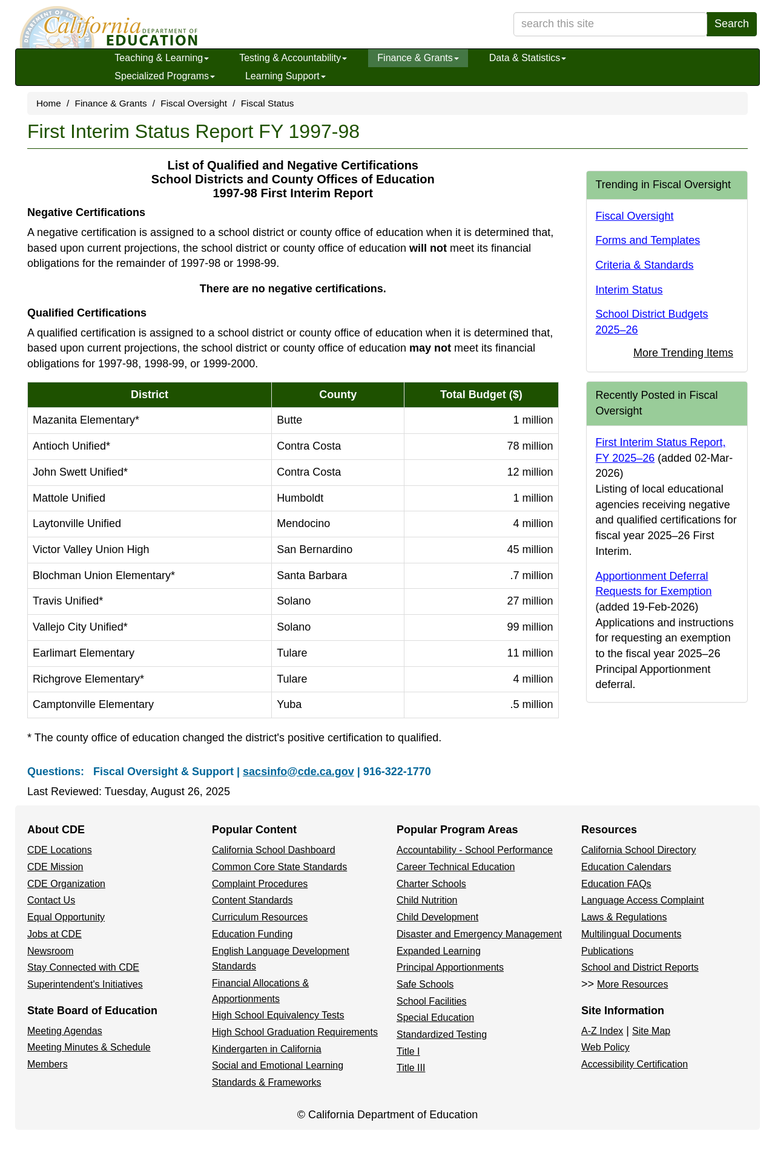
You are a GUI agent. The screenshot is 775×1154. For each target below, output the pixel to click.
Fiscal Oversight (193, 103)
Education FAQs (616, 884)
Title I (408, 1051)
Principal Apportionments (450, 967)
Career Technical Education (456, 867)
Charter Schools (431, 884)
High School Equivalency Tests (278, 1015)
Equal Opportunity (66, 917)
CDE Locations (59, 850)
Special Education (435, 1017)
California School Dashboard (273, 850)
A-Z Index (602, 1031)
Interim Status (629, 290)
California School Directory (638, 850)
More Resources (632, 984)
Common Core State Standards (279, 867)
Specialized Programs (164, 76)
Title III (411, 1068)
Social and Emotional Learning (277, 1065)
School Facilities (432, 1001)
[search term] (610, 24)
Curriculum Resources (260, 917)
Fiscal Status (267, 103)
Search (731, 24)
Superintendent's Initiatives (85, 984)
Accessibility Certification (634, 1064)
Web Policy (605, 1047)
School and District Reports (640, 967)
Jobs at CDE (54, 934)
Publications (607, 951)
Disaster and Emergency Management (479, 934)
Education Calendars (626, 867)
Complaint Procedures (260, 884)
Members (47, 1064)
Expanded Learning (439, 951)
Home (48, 103)
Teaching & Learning (161, 58)
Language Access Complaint (642, 900)
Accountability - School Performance (475, 850)
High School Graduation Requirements (295, 1032)
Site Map (651, 1031)
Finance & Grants (418, 58)
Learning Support (285, 76)
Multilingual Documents (631, 934)
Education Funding (252, 934)
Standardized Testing (442, 1034)
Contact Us (51, 900)
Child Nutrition (427, 900)
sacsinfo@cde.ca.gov (298, 772)
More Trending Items (683, 353)
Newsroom (50, 951)
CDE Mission (55, 867)
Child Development (437, 917)
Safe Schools (425, 984)
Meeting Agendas (64, 1031)
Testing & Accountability (293, 58)
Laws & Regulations (624, 917)
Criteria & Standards (645, 265)
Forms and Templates (648, 240)
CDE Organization (66, 884)
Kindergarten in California (267, 1049)
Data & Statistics (527, 58)
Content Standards (252, 900)
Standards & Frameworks (267, 1082)
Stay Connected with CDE (83, 967)
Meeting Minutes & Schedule (89, 1047)
